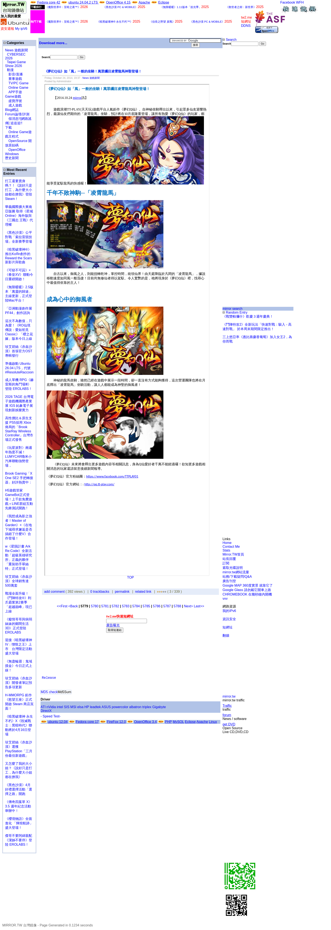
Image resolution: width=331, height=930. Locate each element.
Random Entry (234, 312)
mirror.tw (228, 696)
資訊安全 (229, 619)
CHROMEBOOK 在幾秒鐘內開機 (247, 594)
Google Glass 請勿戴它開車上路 (246, 590)
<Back (73, 606)
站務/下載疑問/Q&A (237, 576)
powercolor (120, 707)
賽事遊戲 (13, 79)
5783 (126, 606)
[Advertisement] (236, 116)
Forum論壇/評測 (17, 114)
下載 (8, 127)
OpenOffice (15, 150)
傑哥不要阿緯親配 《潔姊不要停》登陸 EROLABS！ (18, 840)
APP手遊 (13, 92)
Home (227, 543)
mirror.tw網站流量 (235, 572)
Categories (13, 43)
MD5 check (49, 692)
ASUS (106, 707)
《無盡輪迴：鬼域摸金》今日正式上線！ (18, 666)
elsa (80, 707)
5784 (136, 606)
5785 (146, 606)
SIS (66, 707)
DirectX (46, 711)
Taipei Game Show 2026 (15, 64)
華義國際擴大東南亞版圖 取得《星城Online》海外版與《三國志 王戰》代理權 (19, 215)
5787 (167, 606)
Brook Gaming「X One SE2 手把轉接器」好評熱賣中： (19, 478)
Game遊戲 (13, 96)
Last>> (199, 606)
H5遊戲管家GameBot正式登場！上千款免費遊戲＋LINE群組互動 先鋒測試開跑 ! (19, 499)
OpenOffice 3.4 (145, 722)
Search (229, 39)
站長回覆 (229, 559)
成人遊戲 (13, 105)
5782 (115, 606)
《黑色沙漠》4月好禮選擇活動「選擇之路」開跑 (18, 789)
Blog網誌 (12, 110)
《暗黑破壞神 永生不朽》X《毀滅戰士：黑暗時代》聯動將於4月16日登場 (19, 725)
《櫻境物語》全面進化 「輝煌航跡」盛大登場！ (19, 823)
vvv (225, 598)
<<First (62, 606)
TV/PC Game (16, 83)
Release (49, 678)
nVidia (51, 707)
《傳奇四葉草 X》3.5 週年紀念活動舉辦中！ (18, 806)
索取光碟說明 (232, 567)
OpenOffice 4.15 (118, 2)
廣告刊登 (229, 581)
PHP (168, 722)
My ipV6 (21, 28)
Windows (12, 154)
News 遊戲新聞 (16, 50)
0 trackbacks (99, 591)
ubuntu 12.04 (58, 722)
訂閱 (225, 563)
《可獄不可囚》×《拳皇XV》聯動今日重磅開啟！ (19, 274)
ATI (43, 707)
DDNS (246, 25)
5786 (157, 606)
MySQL (178, 722)
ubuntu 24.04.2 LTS (83, 2)
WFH (300, 2)
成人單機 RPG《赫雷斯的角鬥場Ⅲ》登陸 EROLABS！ (19, 384)
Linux (213, 722)
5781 (105, 606)
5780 (95, 606)
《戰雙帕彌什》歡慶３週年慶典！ (247, 316)
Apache (144, 2)
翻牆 (225, 635)
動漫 (10, 70)
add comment (54, 591)
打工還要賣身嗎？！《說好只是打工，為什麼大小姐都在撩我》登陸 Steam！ (18, 190)
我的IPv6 (229, 611)
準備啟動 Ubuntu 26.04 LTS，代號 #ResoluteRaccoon (19, 368)
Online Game (16, 87)
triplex (146, 707)
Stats (226, 550)
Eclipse (163, 2)
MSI (73, 707)
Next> (189, 606)
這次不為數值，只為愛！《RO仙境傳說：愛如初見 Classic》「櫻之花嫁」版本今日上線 (20, 329)
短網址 (227, 627)
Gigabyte (159, 707)
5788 (177, 606)
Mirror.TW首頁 (233, 554)
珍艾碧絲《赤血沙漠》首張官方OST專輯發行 (18, 351)
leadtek (95, 707)
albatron (135, 707)
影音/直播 (14, 74)
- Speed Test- (51, 716)
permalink (122, 591)
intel (60, 707)
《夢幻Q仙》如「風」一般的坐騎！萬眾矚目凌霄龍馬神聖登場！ (92, 71)
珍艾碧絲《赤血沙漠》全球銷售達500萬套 (18, 581)
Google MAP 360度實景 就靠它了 (247, 585)
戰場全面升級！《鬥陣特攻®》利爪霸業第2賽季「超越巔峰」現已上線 (18, 602)
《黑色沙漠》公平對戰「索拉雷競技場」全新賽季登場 (18, 237)
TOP (130, 577)
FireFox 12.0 (116, 722)
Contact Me (231, 546)
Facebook (287, 2)
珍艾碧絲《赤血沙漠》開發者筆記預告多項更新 (18, 682)
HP (86, 707)
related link (143, 591)
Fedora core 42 (48, 2)
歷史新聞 (12, 158)
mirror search (232, 308)
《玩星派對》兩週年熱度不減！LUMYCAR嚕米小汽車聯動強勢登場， (18, 456)
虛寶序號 (13, 101)
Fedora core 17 (87, 722)
